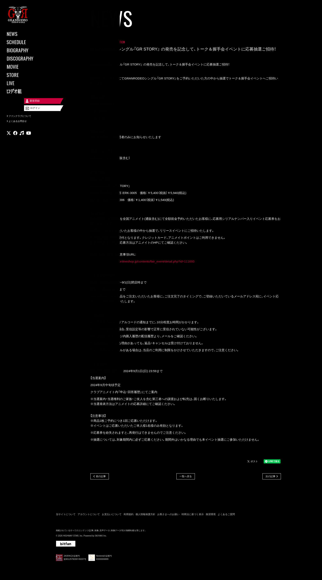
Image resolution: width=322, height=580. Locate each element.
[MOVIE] (25, 66)
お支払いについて (112, 515)
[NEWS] (25, 33)
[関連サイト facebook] (15, 138)
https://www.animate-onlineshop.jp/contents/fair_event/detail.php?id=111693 (142, 262)
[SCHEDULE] (25, 41)
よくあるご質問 (226, 515)
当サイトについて (66, 515)
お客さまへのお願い (168, 515)
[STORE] (25, 74)
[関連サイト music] (22, 138)
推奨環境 (211, 515)
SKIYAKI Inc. (101, 536)
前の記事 (101, 477)
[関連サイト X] (9, 138)
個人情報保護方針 (145, 515)
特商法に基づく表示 (193, 515)
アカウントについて (89, 515)
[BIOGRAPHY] (25, 50)
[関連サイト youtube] (28, 138)
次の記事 (270, 477)
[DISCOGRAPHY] (25, 58)
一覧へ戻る (185, 477)
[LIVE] (25, 82)
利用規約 (128, 515)
